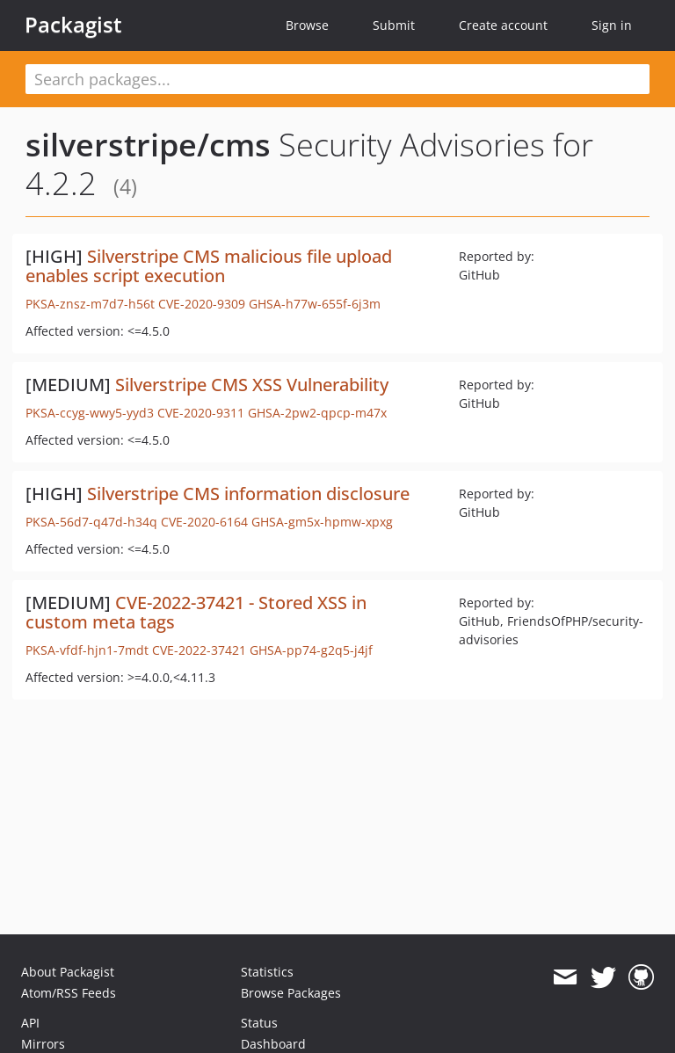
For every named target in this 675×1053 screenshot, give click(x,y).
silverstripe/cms (148, 144)
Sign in (612, 25)
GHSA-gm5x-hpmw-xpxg (322, 521)
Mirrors (43, 1043)
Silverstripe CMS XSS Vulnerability (251, 384)
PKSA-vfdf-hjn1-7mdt (87, 650)
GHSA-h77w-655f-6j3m (315, 303)
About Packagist (67, 971)
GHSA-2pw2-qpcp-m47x (317, 412)
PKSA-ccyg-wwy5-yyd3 (89, 412)
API (30, 1022)
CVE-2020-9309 (201, 303)
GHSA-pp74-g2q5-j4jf (311, 650)
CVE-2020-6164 (204, 521)
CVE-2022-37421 (199, 650)
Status (259, 1022)
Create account (503, 25)
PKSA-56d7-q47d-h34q (91, 521)
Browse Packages (291, 992)
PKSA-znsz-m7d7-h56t (90, 303)
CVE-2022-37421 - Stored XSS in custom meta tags (196, 612)
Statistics (267, 971)
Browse (307, 25)
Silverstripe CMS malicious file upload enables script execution (208, 265)
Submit (394, 25)
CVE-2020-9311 (200, 412)
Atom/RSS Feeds (68, 992)
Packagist (73, 25)
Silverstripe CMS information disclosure (248, 493)
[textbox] (337, 79)
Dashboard (273, 1043)
